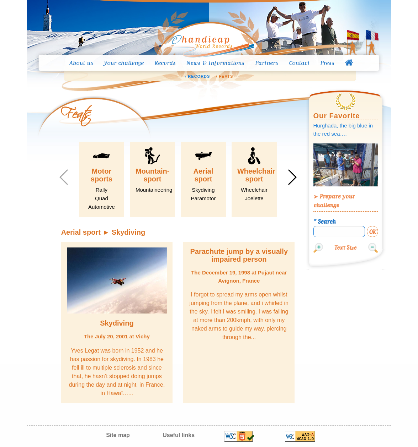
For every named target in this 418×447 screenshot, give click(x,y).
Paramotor (203, 198)
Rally (101, 190)
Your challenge (124, 62)
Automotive (101, 207)
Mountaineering (154, 190)
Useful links (179, 435)
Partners (266, 62)
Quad (101, 198)
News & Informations (215, 62)
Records (165, 62)
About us (81, 62)
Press (327, 62)
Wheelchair (254, 190)
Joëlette (254, 198)
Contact (299, 62)
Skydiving (203, 190)
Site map (118, 435)
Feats (226, 76)
